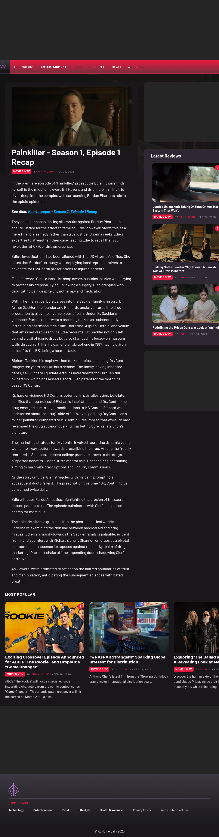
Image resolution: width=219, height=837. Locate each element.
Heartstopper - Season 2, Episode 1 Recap (62, 211)
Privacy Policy (142, 810)
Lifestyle (97, 67)
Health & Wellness (128, 67)
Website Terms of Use (175, 810)
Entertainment (54, 67)
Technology (24, 67)
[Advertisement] (109, 30)
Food (78, 67)
